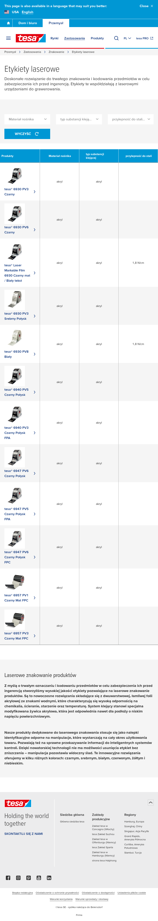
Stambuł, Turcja (133, 852)
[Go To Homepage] (8, 23)
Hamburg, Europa (134, 821)
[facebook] (8, 879)
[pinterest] (28, 879)
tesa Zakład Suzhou (103, 834)
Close (147, 6)
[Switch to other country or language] (128, 38)
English (27, 12)
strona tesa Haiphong (104, 860)
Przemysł (56, 23)
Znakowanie (56, 51)
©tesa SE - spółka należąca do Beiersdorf (79, 907)
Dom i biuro (27, 23)
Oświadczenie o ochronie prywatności (57, 892)
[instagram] (18, 879)
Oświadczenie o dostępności (98, 892)
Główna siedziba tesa (72, 821)
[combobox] (27, 119)
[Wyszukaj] (116, 38)
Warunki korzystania (61, 899)
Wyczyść (27, 134)
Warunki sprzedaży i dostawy (91, 899)
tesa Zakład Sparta (102, 847)
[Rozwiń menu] (8, 38)
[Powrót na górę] (151, 802)
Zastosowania (32, 51)
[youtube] (38, 879)
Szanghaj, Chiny (133, 826)
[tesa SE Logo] (30, 38)
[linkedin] (49, 879)
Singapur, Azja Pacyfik (136, 831)
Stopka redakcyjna (22, 892)
